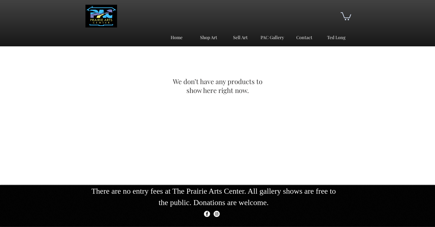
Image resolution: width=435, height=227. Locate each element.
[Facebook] (207, 214)
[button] (346, 15)
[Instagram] (217, 214)
